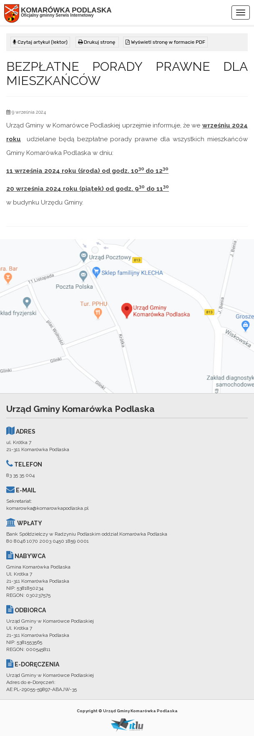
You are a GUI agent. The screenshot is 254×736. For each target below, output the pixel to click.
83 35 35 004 (20, 475)
